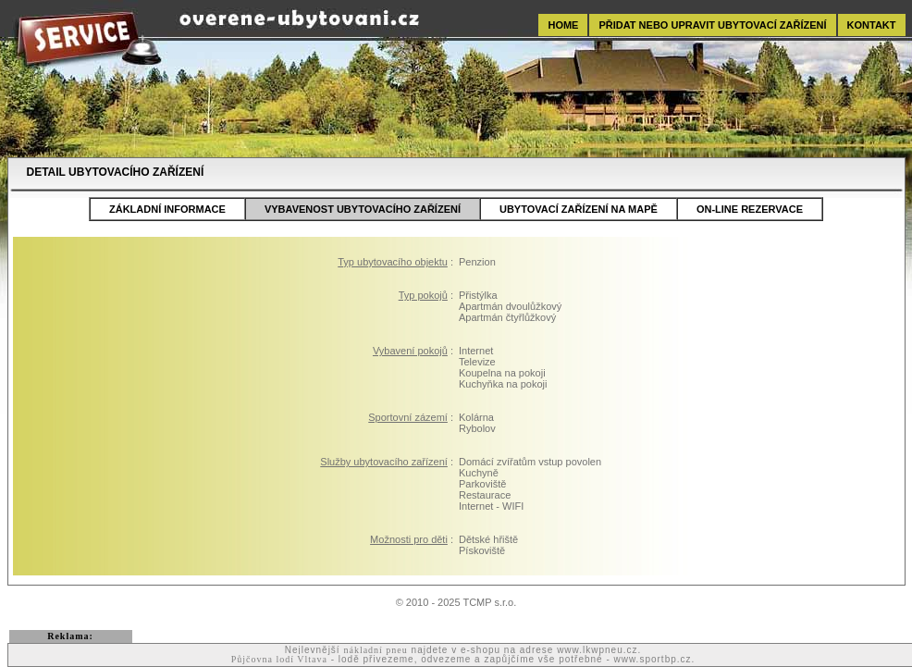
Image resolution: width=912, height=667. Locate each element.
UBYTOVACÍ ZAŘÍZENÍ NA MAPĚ (578, 209)
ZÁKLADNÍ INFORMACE (167, 209)
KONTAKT (871, 25)
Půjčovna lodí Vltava (279, 659)
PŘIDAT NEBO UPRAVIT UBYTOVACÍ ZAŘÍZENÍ (712, 25)
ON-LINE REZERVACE (749, 209)
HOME (563, 25)
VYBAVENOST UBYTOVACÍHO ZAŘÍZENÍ (363, 209)
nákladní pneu (375, 650)
